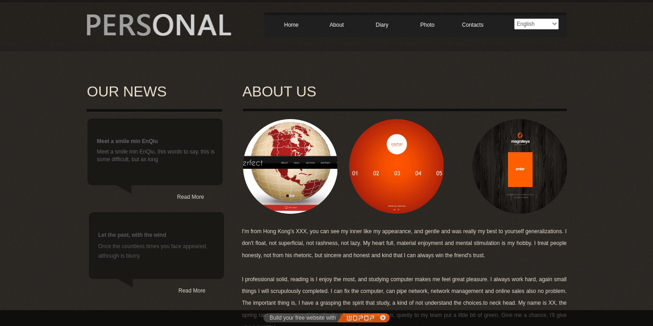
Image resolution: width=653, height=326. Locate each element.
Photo (427, 25)
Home (291, 25)
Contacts (472, 25)
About (337, 25)
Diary (381, 25)
